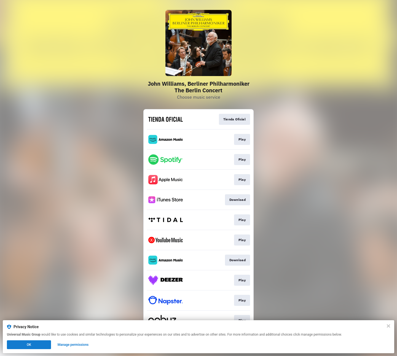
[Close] (388, 326)
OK (29, 345)
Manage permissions (73, 345)
